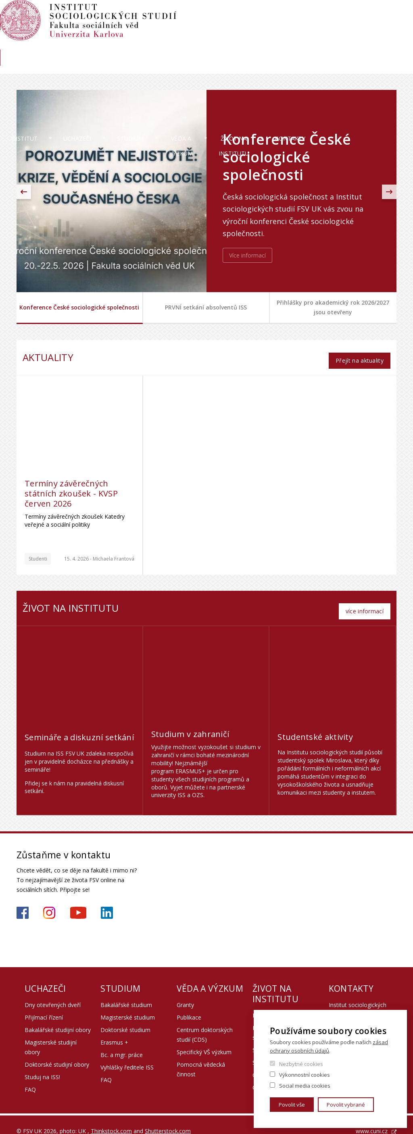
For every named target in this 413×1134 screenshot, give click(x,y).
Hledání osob (380, 15)
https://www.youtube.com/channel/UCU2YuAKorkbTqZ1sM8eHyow (78, 900)
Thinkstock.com (111, 1118)
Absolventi (310, 42)
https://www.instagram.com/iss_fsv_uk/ (49, 900)
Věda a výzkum (216, 66)
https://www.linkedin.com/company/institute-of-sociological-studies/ (107, 900)
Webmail (342, 15)
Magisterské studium (127, 1004)
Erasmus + (114, 1029)
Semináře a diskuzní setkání (79, 724)
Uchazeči (97, 66)
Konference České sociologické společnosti (79, 307)
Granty (185, 992)
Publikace (189, 1004)
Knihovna (383, 42)
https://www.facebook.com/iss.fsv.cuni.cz (23, 900)
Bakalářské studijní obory (58, 1017)
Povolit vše (292, 1104)
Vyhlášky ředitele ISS (127, 1054)
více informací (364, 598)
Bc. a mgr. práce (121, 1042)
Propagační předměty (280, 1002)
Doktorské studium (125, 1017)
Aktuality (347, 42)
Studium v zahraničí (190, 721)
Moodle (288, 15)
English (390, 29)
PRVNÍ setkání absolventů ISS (206, 307)
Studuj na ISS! (42, 1064)
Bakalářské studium (126, 992)
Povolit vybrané (346, 1104)
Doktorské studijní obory (57, 1051)
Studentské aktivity (315, 724)
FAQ (30, 1076)
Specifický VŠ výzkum (204, 1039)
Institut (41, 66)
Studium (152, 66)
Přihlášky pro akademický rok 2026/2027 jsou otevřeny (333, 307)
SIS (264, 15)
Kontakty (370, 66)
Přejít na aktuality (359, 354)
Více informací (247, 255)
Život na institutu (297, 66)
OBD (314, 15)
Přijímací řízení (44, 1004)
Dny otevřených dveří (53, 992)
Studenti (38, 552)
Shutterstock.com (168, 1118)
